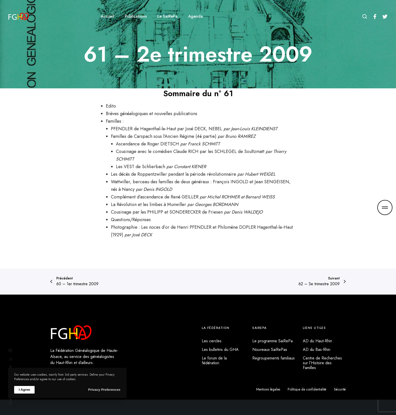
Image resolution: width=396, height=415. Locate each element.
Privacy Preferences (104, 390)
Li (10, 359)
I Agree (24, 390)
